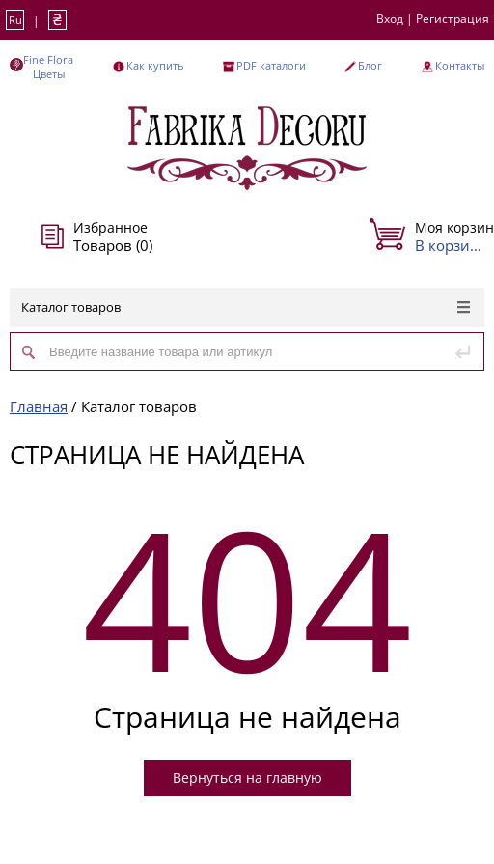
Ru (15, 20)
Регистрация (452, 19)
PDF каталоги (271, 65)
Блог (370, 65)
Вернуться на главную (247, 777)
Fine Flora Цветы (48, 66)
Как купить (154, 65)
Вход (389, 19)
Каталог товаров (245, 307)
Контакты (459, 65)
